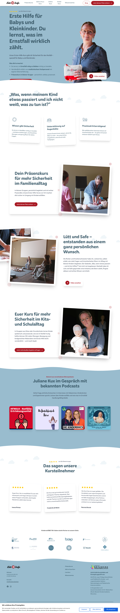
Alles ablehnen (97, 609)
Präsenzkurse (28, 3)
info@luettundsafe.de (12, 582)
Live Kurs (67, 572)
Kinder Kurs (59, 3)
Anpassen (84, 609)
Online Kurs (50, 3)
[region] (60, 608)
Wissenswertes (69, 3)
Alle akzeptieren (111, 609)
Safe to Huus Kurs (40, 3)
